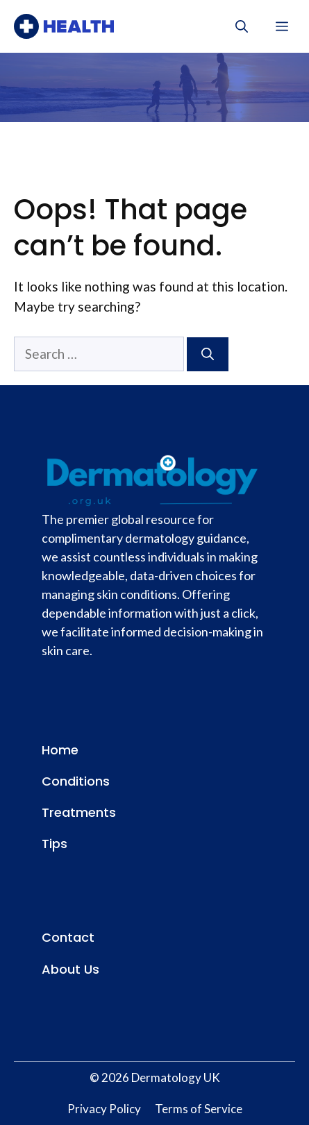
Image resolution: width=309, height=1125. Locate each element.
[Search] (207, 354)
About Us (70, 969)
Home (60, 750)
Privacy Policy (104, 1108)
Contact (68, 937)
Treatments (79, 812)
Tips (54, 843)
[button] (242, 26)
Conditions (76, 781)
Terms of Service (198, 1108)
